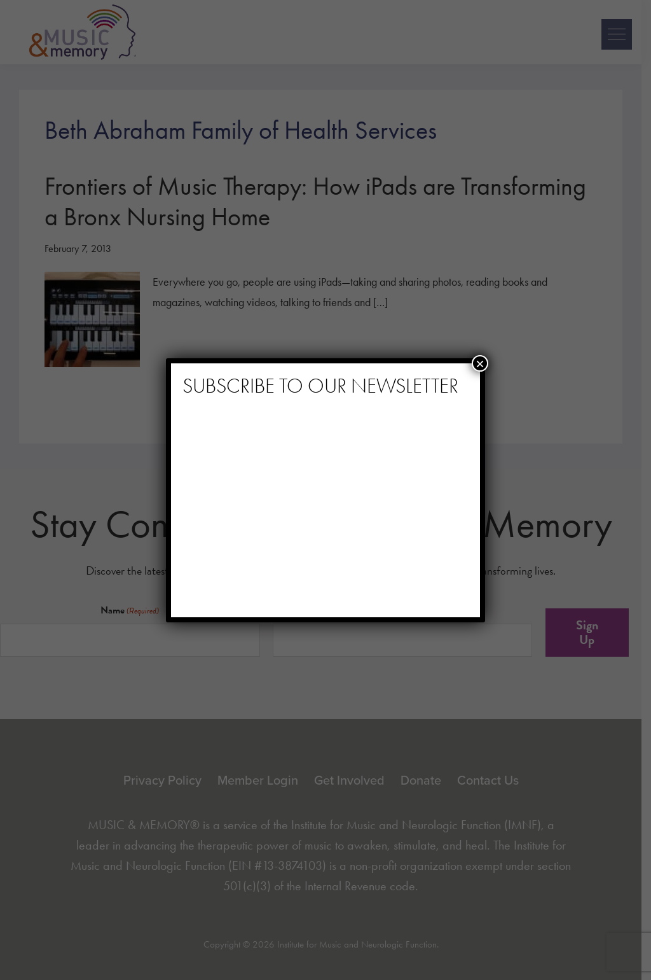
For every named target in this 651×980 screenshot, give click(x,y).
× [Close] (480, 363)
